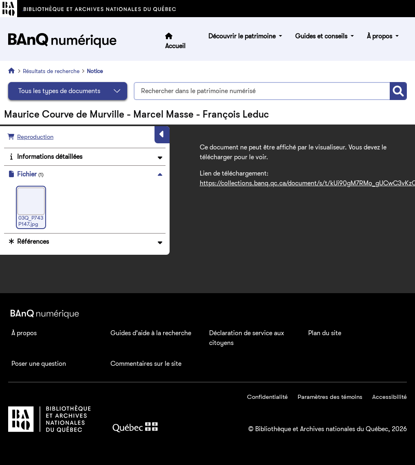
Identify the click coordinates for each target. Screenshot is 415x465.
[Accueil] (13, 70)
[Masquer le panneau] (162, 134)
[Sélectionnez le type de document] (67, 91)
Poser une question (38, 363)
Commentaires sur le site (145, 363)
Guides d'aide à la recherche (150, 333)
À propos (380, 36)
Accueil (175, 46)
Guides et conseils (322, 36)
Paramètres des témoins (330, 397)
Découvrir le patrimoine (242, 36)
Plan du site (324, 333)
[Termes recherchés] (262, 91)
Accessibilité (389, 397)
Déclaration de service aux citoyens (246, 338)
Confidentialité (267, 397)
